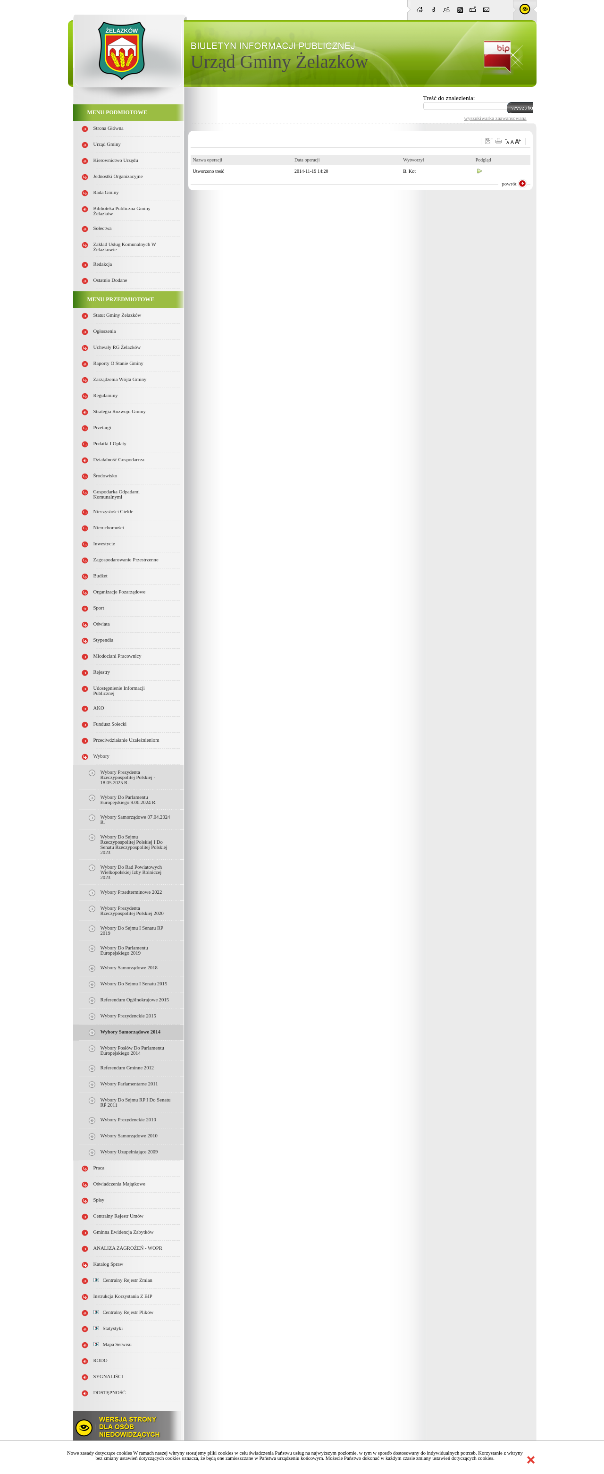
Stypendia (103, 640)
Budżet (100, 575)
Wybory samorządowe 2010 (129, 1135)
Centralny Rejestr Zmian (122, 1280)
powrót (509, 183)
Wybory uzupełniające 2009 (129, 1151)
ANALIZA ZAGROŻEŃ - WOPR (127, 1248)
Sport (98, 607)
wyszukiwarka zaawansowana (495, 118)
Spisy (99, 1200)
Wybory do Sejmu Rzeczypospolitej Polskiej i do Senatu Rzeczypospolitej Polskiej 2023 (134, 844)
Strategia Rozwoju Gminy (119, 411)
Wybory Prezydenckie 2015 (128, 1015)
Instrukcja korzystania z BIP (122, 1296)
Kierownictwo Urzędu (115, 160)
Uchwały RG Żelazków (117, 347)
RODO (100, 1360)
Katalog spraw (108, 1264)
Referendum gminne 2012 (127, 1067)
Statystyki (108, 1328)
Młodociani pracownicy (117, 656)
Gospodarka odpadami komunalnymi (116, 494)
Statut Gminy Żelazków (117, 315)
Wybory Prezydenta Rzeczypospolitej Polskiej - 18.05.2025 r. (128, 777)
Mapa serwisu (112, 1344)
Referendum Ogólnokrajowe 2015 (135, 999)
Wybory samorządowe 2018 (129, 967)
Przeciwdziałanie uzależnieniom (126, 740)
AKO (98, 708)
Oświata (101, 624)
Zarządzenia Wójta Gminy (120, 379)
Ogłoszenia (104, 331)
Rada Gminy (106, 192)
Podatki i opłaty (109, 443)
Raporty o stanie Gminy (118, 363)
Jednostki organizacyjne (118, 176)
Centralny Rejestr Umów (118, 1216)
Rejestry (101, 672)
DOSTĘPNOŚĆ (109, 1392)
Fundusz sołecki (110, 724)
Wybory (101, 756)
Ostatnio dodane (110, 280)
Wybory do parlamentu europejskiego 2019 (124, 950)
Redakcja (102, 264)
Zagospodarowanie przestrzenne (126, 559)
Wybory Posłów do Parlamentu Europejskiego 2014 (132, 1050)
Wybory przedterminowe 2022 (131, 892)
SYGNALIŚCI (108, 1376)
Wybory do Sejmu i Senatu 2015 (134, 983)
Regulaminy (105, 395)
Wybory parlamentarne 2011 (129, 1083)
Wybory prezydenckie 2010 (128, 1119)
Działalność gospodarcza (119, 459)
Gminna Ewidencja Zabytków (123, 1232)
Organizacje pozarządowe (119, 591)
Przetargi (102, 427)
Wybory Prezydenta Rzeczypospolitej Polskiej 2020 (132, 911)
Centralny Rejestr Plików (123, 1312)
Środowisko (105, 475)
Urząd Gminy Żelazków (280, 61)
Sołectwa (102, 228)
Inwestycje (104, 543)
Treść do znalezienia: (449, 98)
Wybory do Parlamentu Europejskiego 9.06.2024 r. (129, 800)
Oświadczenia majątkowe (119, 1183)
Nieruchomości (108, 527)
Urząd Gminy (107, 144)
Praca (99, 1167)
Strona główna (108, 128)
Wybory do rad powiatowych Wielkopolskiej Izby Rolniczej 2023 (131, 872)
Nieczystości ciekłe (113, 511)
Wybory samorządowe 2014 (130, 1031)
